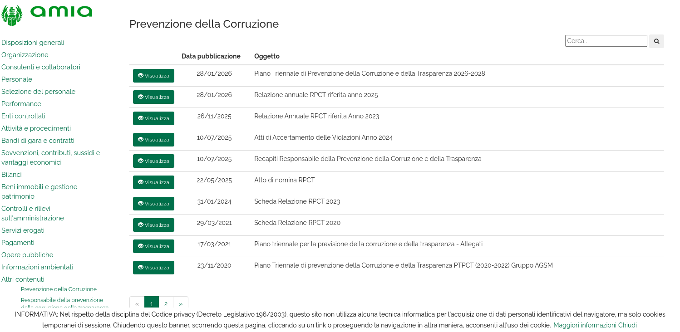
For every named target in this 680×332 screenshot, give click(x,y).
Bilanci (11, 174)
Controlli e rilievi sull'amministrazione (32, 213)
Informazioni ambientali (37, 267)
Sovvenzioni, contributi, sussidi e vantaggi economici (50, 157)
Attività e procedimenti (36, 128)
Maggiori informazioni (584, 325)
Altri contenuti (22, 279)
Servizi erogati (22, 230)
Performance (21, 103)
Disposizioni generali (32, 42)
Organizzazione (25, 55)
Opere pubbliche (27, 255)
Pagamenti (17, 242)
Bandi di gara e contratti (37, 140)
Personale (16, 79)
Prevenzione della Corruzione (59, 289)
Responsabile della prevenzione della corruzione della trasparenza (64, 304)
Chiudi (627, 325)
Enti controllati (23, 116)
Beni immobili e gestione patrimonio (39, 191)
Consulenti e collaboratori (40, 67)
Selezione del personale (38, 91)
